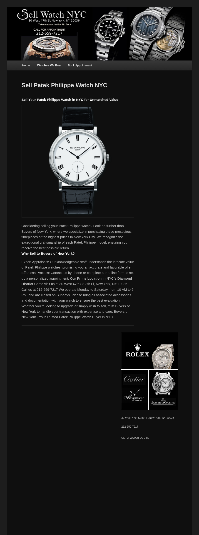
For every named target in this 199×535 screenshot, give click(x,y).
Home (26, 65)
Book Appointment (80, 65)
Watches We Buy (49, 65)
